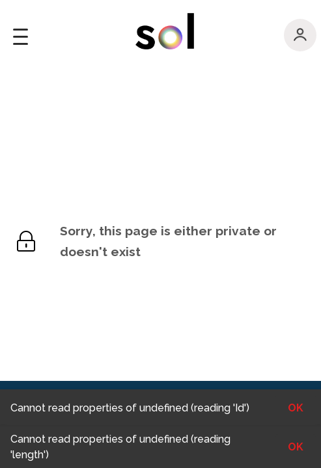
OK (295, 447)
